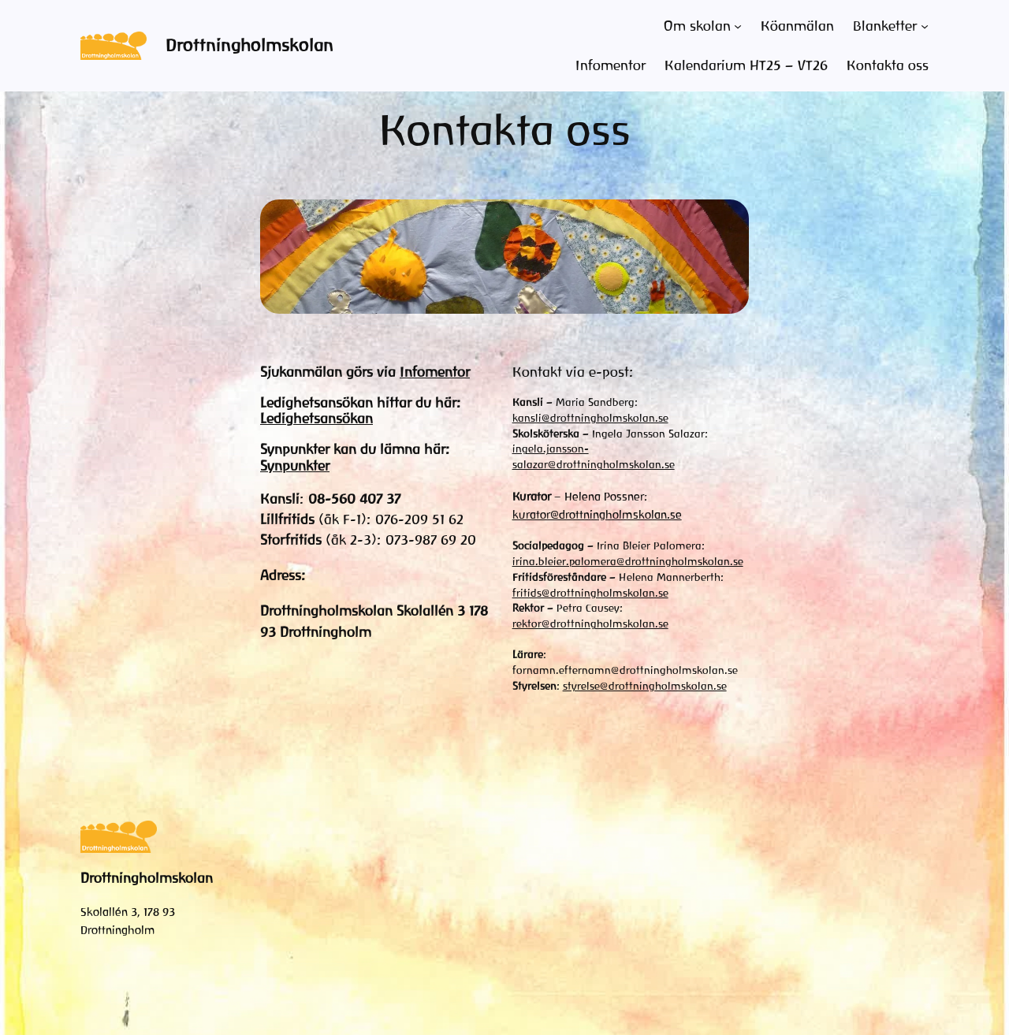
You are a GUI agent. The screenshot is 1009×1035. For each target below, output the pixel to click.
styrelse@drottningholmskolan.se (645, 686)
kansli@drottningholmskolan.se (590, 418)
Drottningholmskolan (249, 45)
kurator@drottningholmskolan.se (597, 514)
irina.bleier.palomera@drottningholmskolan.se (627, 562)
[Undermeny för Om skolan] (738, 26)
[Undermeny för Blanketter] (925, 26)
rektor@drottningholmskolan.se (590, 624)
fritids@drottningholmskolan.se (590, 593)
